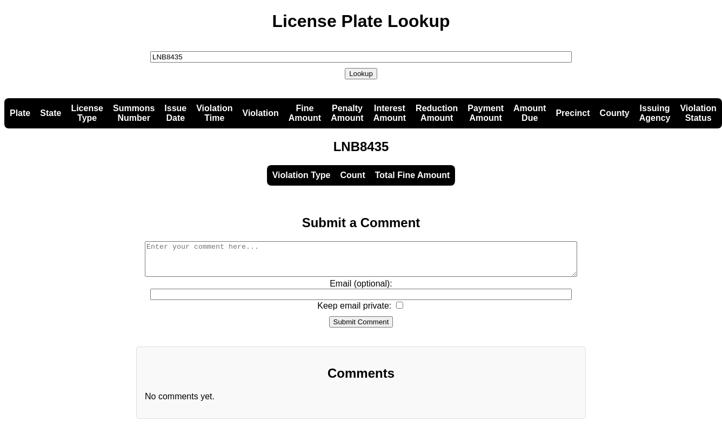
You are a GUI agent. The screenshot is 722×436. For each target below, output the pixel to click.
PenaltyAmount (347, 113)
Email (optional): (361, 290)
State (50, 113)
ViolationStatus (698, 113)
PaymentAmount (485, 113)
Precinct (573, 113)
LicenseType (87, 113)
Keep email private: (354, 312)
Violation (261, 113)
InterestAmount (389, 113)
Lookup (361, 74)
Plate (20, 113)
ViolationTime (214, 113)
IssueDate (175, 113)
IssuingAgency (655, 113)
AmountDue (529, 113)
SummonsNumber (134, 113)
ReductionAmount (437, 113)
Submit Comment (361, 328)
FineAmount (305, 113)
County (615, 113)
